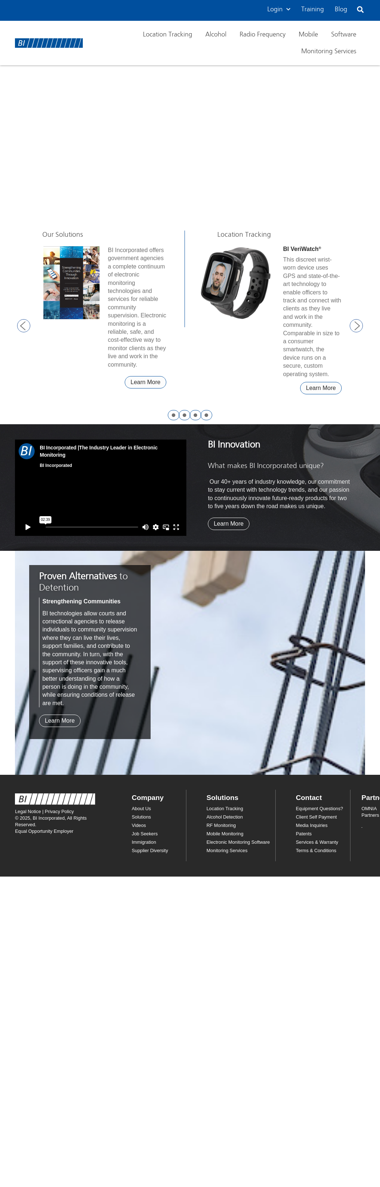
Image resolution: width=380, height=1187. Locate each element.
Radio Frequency (263, 34)
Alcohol (215, 34)
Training (312, 9)
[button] (360, 10)
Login (278, 10)
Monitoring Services (328, 51)
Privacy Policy (59, 811)
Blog (341, 9)
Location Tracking (167, 34)
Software (343, 34)
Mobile (308, 34)
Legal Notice (28, 811)
